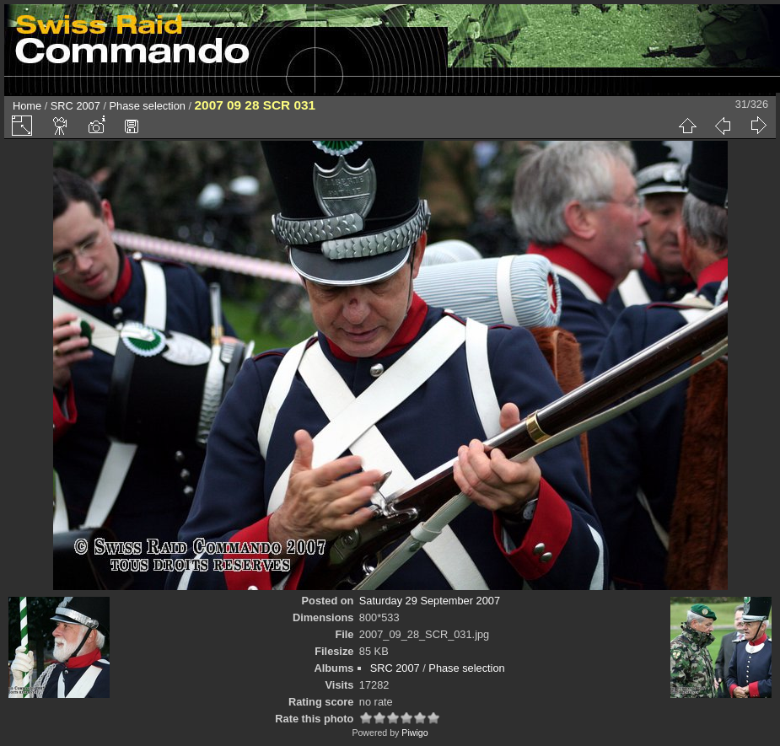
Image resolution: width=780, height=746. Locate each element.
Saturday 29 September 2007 (429, 600)
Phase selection (148, 105)
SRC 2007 (75, 105)
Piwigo (414, 732)
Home (27, 105)
